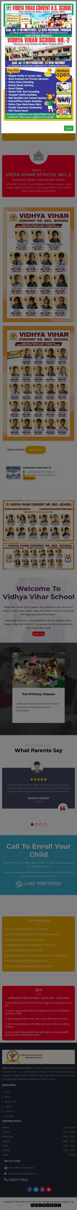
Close (69, 128)
